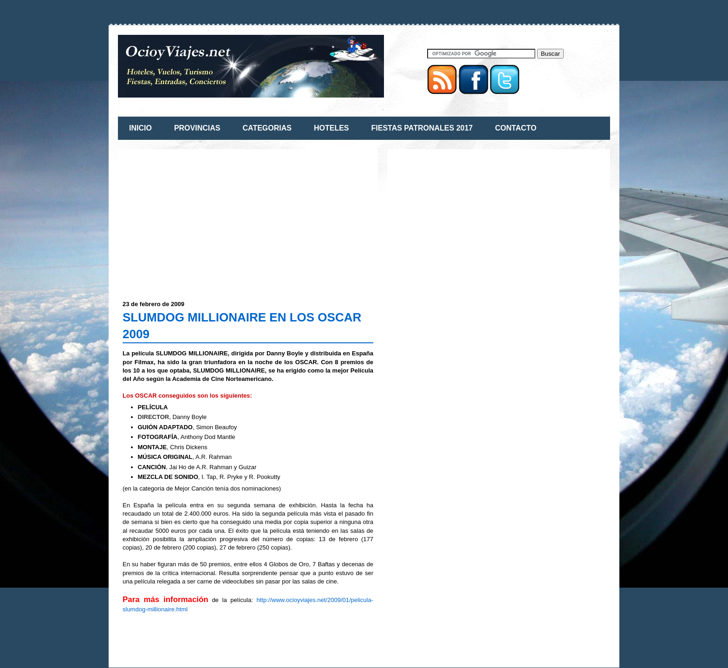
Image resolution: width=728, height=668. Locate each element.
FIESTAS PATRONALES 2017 (422, 128)
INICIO (140, 128)
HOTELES (331, 128)
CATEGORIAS (266, 128)
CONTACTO (515, 128)
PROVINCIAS (197, 128)
